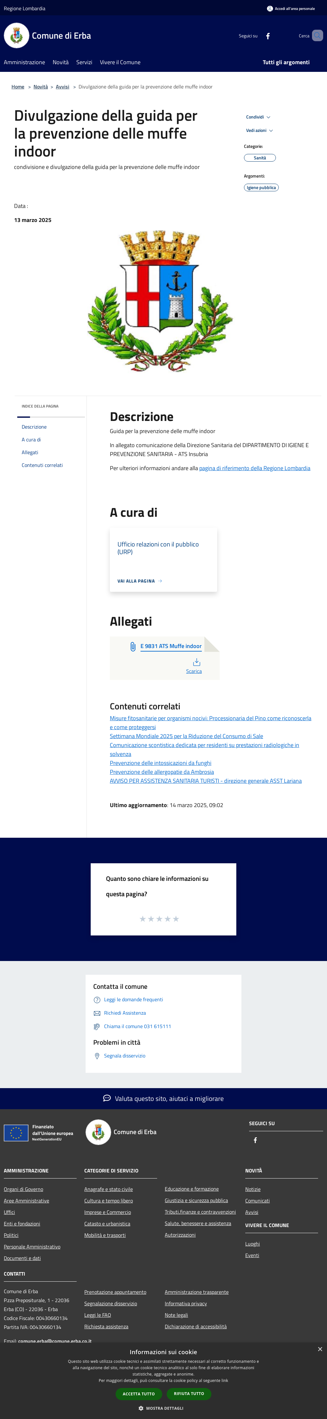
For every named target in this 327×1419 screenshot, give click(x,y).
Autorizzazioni (180, 1235)
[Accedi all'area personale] (291, 8)
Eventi (252, 1255)
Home (17, 86)
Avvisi (62, 86)
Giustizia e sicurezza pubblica (196, 1200)
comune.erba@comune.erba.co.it (55, 1341)
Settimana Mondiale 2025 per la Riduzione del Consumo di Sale (186, 736)
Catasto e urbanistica (107, 1223)
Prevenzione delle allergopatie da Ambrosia (162, 771)
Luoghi (252, 1243)
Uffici (9, 1212)
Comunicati (257, 1200)
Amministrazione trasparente (197, 1292)
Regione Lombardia (24, 8)
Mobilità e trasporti (105, 1235)
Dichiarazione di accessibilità (196, 1326)
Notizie (253, 1189)
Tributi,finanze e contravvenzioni (200, 1212)
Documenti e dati (22, 1258)
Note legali (176, 1315)
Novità (41, 86)
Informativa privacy (186, 1303)
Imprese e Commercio (107, 1212)
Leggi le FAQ (97, 1315)
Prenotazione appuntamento (115, 1292)
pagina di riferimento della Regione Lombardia (254, 468)
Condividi (259, 117)
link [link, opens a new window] (225, 1380)
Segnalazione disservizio (110, 1303)
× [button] (319, 1349)
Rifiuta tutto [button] (189, 1393)
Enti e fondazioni (22, 1223)
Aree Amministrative (26, 1200)
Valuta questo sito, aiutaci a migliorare (163, 1098)
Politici (11, 1235)
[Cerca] (315, 35)
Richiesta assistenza (106, 1326)
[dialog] (163, 1381)
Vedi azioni (260, 130)
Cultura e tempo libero (108, 1200)
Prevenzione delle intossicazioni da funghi (160, 763)
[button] (163, 1408)
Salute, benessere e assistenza (198, 1223)
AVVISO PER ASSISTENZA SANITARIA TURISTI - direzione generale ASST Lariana (206, 780)
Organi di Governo (23, 1189)
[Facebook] (258, 35)
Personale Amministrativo (32, 1246)
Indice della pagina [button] (40, 406)
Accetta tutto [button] (139, 1394)
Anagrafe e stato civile (108, 1189)
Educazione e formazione (192, 1189)
